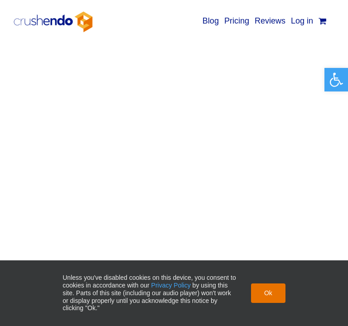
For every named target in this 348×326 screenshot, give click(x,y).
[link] (336, 79)
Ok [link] (268, 293)
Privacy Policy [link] (171, 285)
